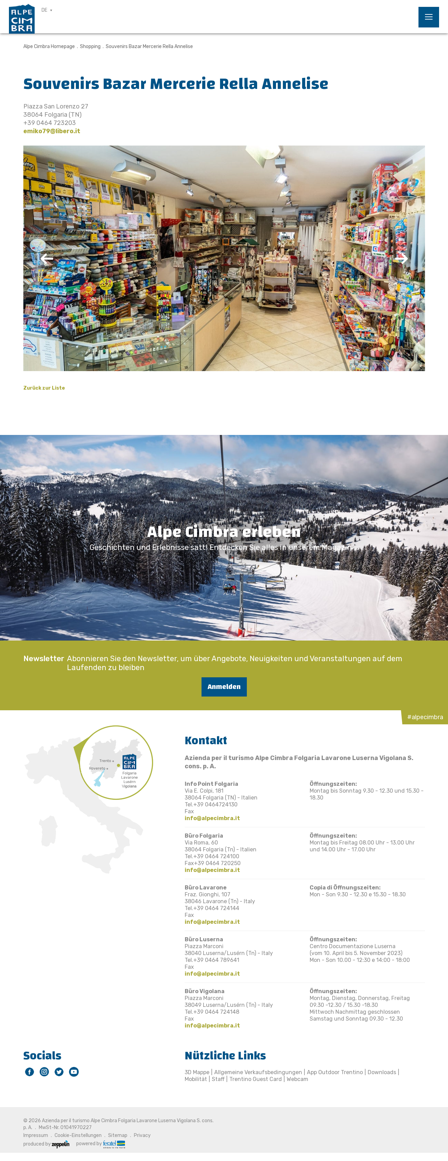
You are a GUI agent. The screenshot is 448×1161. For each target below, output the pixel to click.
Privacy (142, 1135)
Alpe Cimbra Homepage (49, 46)
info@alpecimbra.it (212, 818)
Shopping (90, 46)
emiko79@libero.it (51, 131)
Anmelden (224, 686)
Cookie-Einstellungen (78, 1135)
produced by (46, 1144)
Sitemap (117, 1135)
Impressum (35, 1135)
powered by (100, 1143)
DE (44, 10)
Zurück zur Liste (44, 388)
